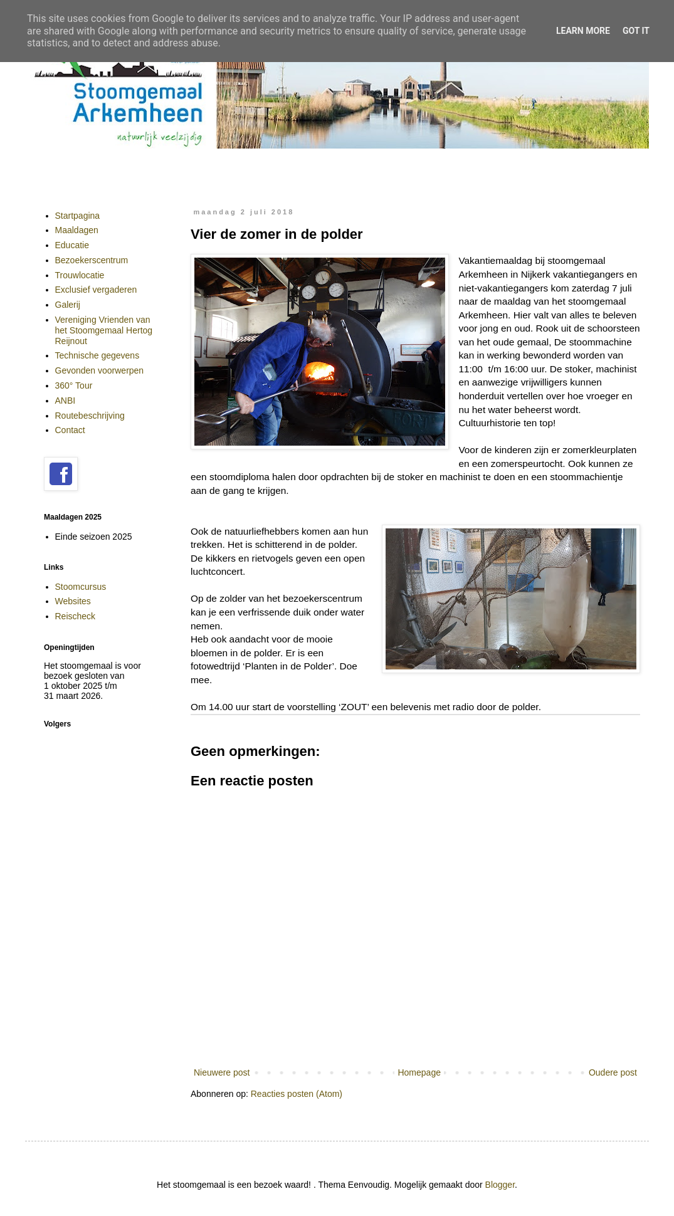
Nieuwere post (222, 1072)
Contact (70, 430)
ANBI (65, 401)
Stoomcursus (81, 587)
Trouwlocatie (80, 275)
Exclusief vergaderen (96, 290)
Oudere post (613, 1072)
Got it (636, 31)
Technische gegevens (97, 355)
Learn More (583, 31)
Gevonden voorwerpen (99, 370)
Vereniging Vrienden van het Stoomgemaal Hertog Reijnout (104, 330)
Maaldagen (76, 230)
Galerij (67, 305)
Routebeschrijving (90, 416)
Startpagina (77, 216)
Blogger (500, 1185)
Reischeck (75, 616)
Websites (73, 601)
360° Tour (74, 385)
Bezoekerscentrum (92, 260)
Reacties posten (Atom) (296, 1094)
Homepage (419, 1072)
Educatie (72, 245)
